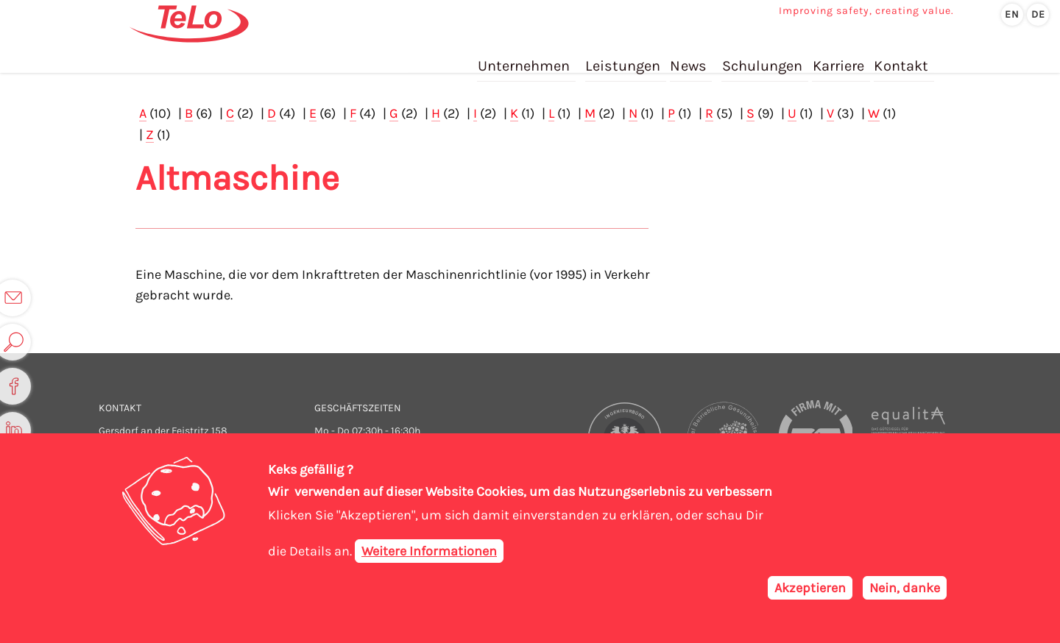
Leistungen (624, 57)
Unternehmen (526, 57)
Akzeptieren (810, 589)
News (689, 57)
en (1012, 14)
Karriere (838, 57)
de (1038, 14)
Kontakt (901, 57)
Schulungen (763, 57)
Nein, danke (904, 589)
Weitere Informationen (429, 552)
